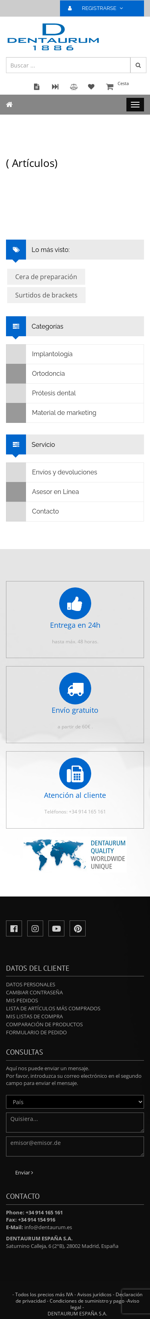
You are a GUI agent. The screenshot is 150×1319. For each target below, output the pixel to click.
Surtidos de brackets (46, 295)
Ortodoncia (35, 373)
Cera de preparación (46, 276)
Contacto (32, 511)
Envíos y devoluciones (51, 472)
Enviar (24, 1172)
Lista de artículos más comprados (53, 1008)
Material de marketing (51, 412)
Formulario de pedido (36, 1032)
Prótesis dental (41, 393)
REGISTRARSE (99, 8)
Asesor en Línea (42, 492)
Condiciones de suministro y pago (87, 1300)
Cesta (124, 87)
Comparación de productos (44, 1024)
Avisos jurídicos (94, 1294)
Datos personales (30, 984)
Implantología (39, 354)
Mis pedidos (22, 1000)
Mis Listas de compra (34, 1016)
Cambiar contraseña (34, 992)
